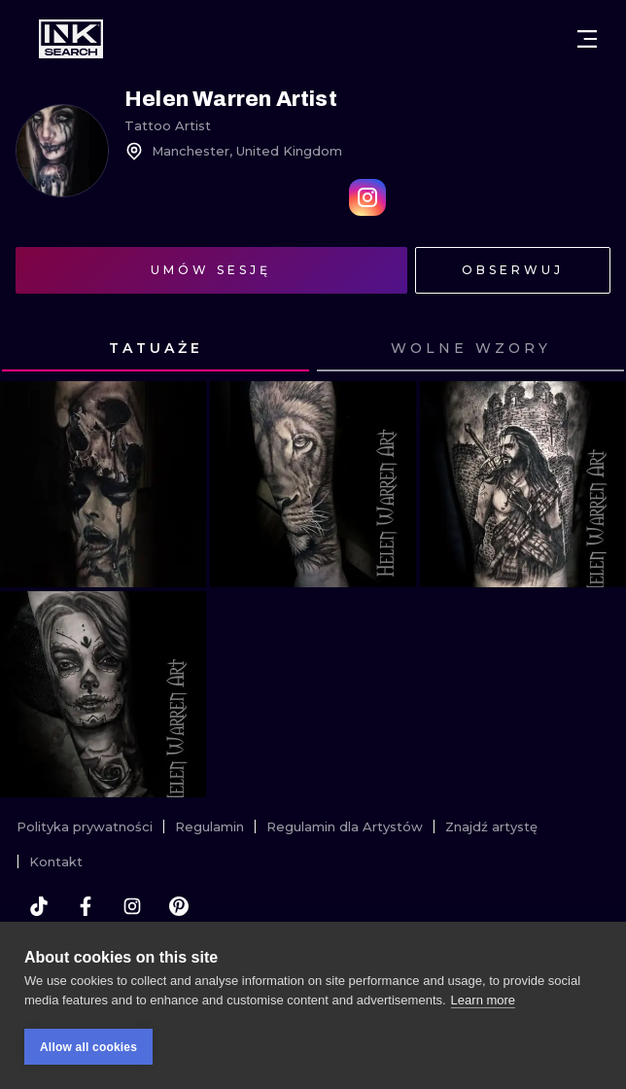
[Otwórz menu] (587, 39)
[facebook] (85, 906)
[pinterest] (179, 906)
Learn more (483, 1000)
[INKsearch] (71, 39)
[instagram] (132, 906)
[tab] (155, 349)
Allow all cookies (88, 1047)
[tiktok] (39, 906)
